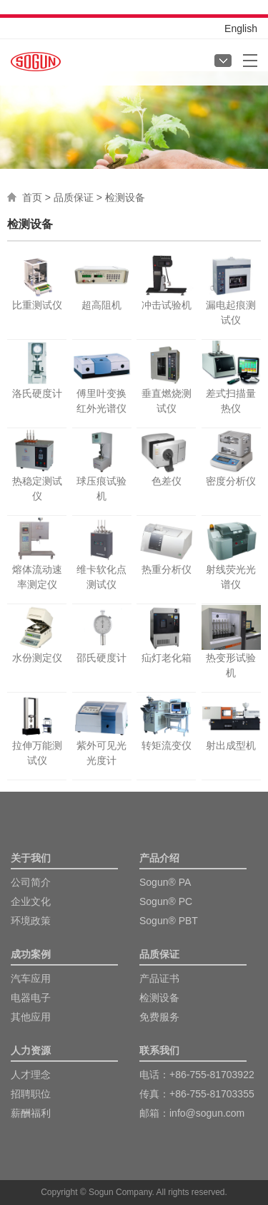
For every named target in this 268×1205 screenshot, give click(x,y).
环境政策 (31, 920)
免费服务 (159, 1017)
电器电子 (31, 997)
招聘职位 (31, 1094)
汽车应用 (31, 978)
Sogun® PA (165, 882)
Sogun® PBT (168, 920)
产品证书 (159, 978)
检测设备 (159, 997)
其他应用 (31, 1017)
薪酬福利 (31, 1113)
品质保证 (74, 197)
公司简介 (31, 882)
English (240, 28)
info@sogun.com (206, 1113)
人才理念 (31, 1074)
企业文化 (31, 901)
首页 (32, 197)
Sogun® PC (165, 901)
